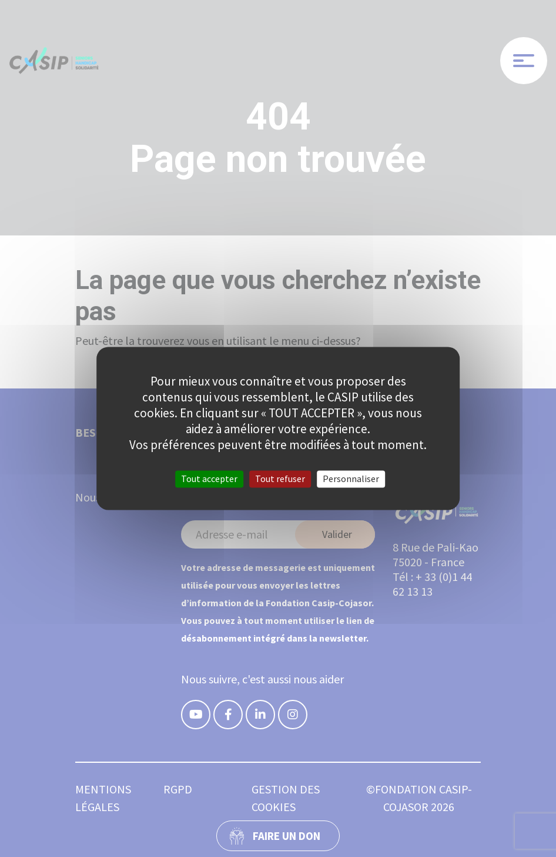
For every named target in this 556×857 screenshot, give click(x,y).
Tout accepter (209, 478)
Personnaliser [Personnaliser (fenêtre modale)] (351, 478)
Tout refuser (280, 478)
